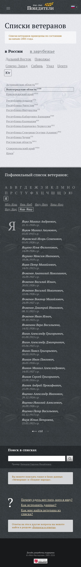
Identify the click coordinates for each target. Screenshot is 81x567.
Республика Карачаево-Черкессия (28, 126)
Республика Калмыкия (21, 121)
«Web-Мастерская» (36, 555)
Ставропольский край (20, 148)
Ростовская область (19, 142)
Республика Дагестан (20, 105)
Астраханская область (20, 84)
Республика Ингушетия (21, 110)
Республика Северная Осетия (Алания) (31, 132)
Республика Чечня (18, 137)
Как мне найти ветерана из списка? (41, 512)
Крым (9, 153)
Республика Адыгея (19, 100)
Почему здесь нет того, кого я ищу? (46, 500)
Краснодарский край (20, 94)
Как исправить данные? (38, 505)
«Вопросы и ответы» (44, 527)
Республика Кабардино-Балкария (28, 116)
